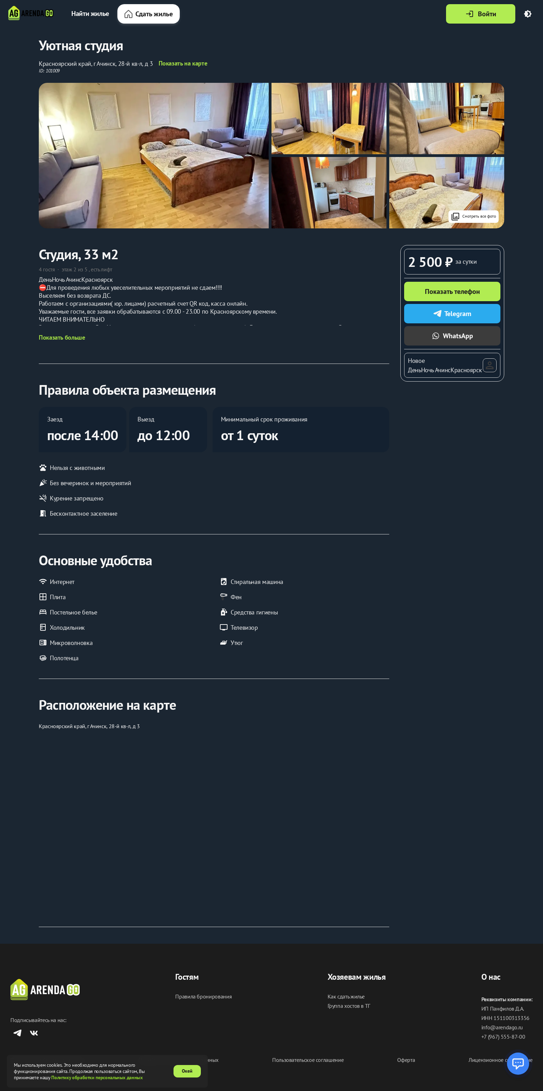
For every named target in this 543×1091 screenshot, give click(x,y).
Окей (187, 1071)
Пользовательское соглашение (308, 1060)
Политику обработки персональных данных (96, 1077)
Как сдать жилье (346, 996)
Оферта (406, 1060)
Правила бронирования (203, 996)
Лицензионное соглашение (501, 1060)
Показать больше (62, 337)
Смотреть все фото (473, 216)
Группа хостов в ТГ (349, 1006)
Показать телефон (452, 291)
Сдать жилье (148, 13)
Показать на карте (183, 63)
